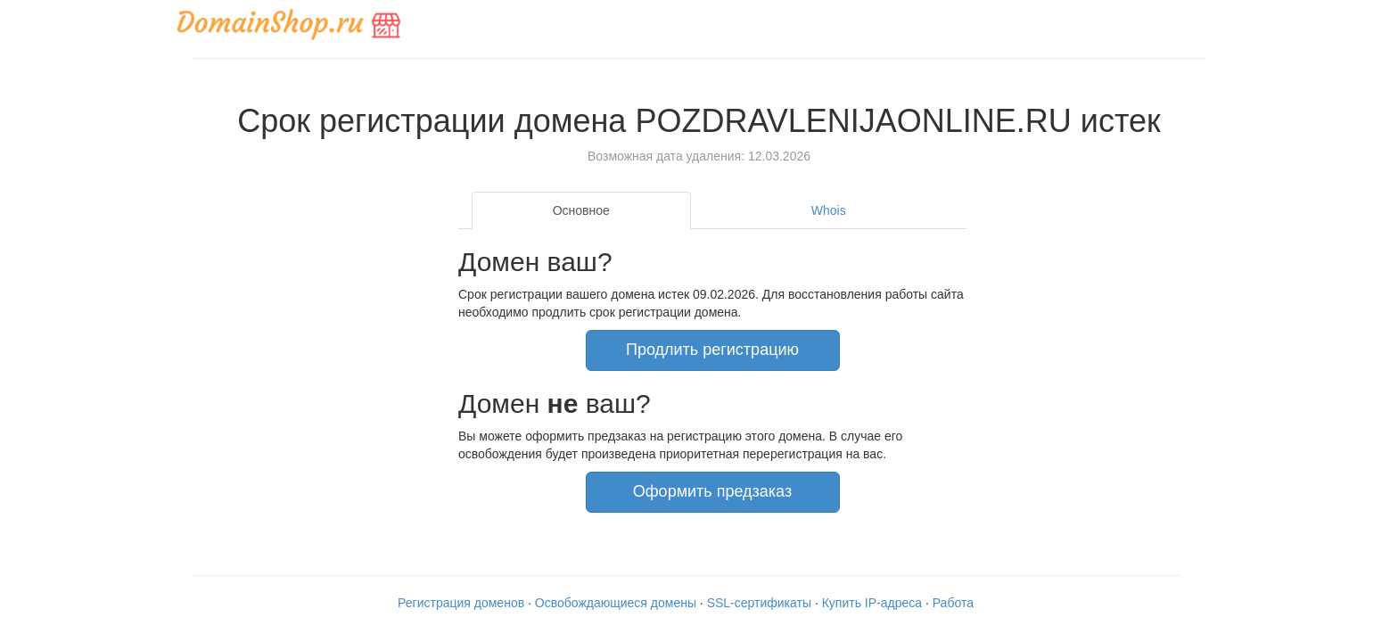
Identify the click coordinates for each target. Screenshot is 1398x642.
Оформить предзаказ (712, 491)
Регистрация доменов (461, 603)
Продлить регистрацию (712, 349)
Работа (953, 603)
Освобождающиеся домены (615, 603)
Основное (581, 210)
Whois (828, 210)
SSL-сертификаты (759, 603)
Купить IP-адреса (872, 603)
